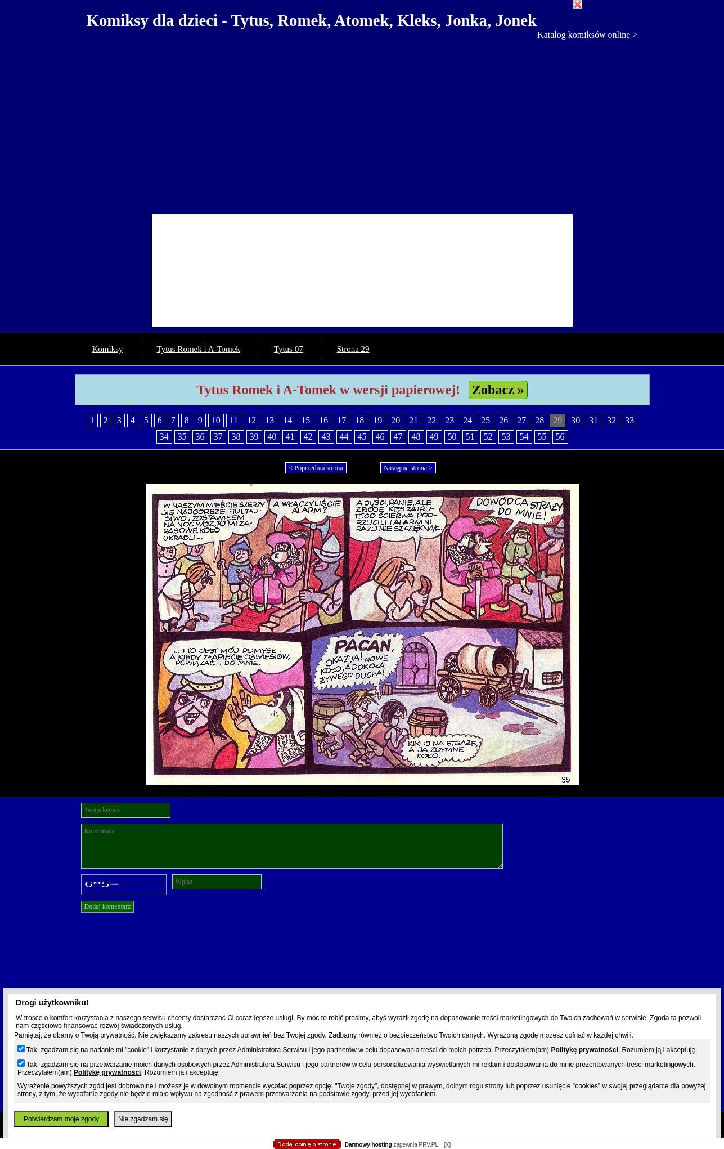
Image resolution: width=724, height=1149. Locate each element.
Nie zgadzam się (143, 1119)
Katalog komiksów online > (587, 34)
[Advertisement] (362, 124)
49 (434, 436)
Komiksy (107, 349)
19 (377, 420)
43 (326, 436)
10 (216, 420)
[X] (447, 1145)
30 (575, 420)
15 (305, 420)
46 (380, 436)
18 (359, 420)
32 (611, 420)
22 (431, 420)
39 (254, 436)
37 (218, 436)
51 (470, 436)
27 (521, 420)
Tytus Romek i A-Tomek (198, 349)
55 (542, 436)
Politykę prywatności (584, 1050)
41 (290, 436)
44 (344, 436)
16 (323, 420)
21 (413, 420)
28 (539, 420)
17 (341, 420)
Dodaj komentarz (107, 906)
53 (506, 436)
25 (485, 420)
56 (560, 436)
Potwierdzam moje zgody (61, 1119)
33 (629, 420)
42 (308, 436)
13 (269, 420)
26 (503, 420)
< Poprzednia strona (316, 468)
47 (398, 436)
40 (272, 436)
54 (524, 436)
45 (362, 436)
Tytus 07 (288, 349)
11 (234, 420)
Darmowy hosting (368, 1145)
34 (164, 436)
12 (251, 420)
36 (200, 436)
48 (416, 436)
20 (395, 420)
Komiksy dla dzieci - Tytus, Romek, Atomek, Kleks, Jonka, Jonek (312, 20)
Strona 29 (353, 349)
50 (452, 436)
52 (488, 436)
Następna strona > (408, 468)
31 (593, 420)
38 (236, 436)
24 (467, 420)
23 (449, 420)
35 (182, 436)
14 (287, 420)
